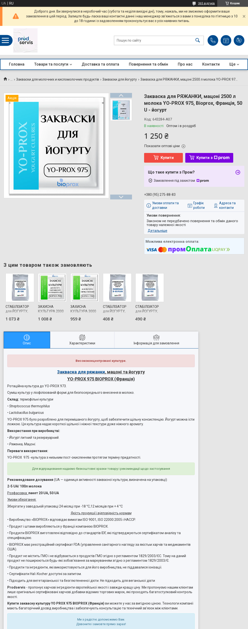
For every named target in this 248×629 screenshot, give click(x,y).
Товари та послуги (51, 64)
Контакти (211, 64)
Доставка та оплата (100, 64)
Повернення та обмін (148, 64)
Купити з (213, 157)
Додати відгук (239, 40)
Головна (16, 64)
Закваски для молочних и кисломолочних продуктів (57, 79)
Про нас (185, 64)
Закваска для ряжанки (81, 371)
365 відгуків (206, 3)
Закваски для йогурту (119, 79)
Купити (167, 157)
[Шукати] (197, 40)
